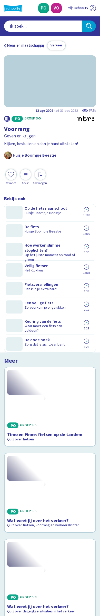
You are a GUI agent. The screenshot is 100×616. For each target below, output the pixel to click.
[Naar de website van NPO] (93, 8)
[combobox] (43, 26)
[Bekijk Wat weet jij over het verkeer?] (50, 303)
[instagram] (18, 581)
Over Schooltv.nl (21, 500)
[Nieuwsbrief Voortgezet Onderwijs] (74, 545)
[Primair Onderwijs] (43, 8)
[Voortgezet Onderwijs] (56, 8)
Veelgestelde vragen (24, 493)
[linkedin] (29, 581)
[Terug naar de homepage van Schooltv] (13, 8)
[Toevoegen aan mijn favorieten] (11, 176)
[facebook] (6, 581)
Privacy (12, 507)
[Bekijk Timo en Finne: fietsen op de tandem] (50, 237)
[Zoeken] (89, 26)
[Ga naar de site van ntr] (77, 592)
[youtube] (40, 581)
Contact (12, 486)
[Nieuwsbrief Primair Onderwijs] (26, 545)
